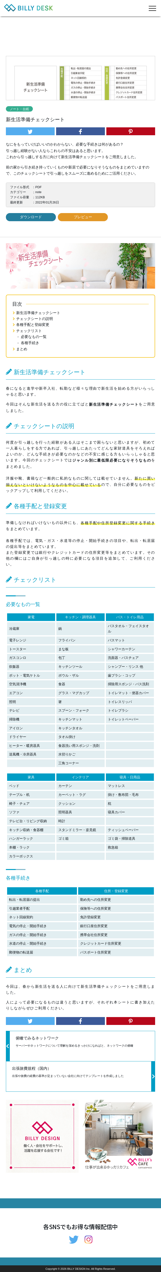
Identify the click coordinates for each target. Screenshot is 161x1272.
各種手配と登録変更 (32, 324)
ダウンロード (31, 217)
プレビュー (83, 217)
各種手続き (30, 343)
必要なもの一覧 (34, 337)
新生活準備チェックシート (38, 313)
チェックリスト (29, 331)
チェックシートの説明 (34, 319)
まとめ (21, 349)
